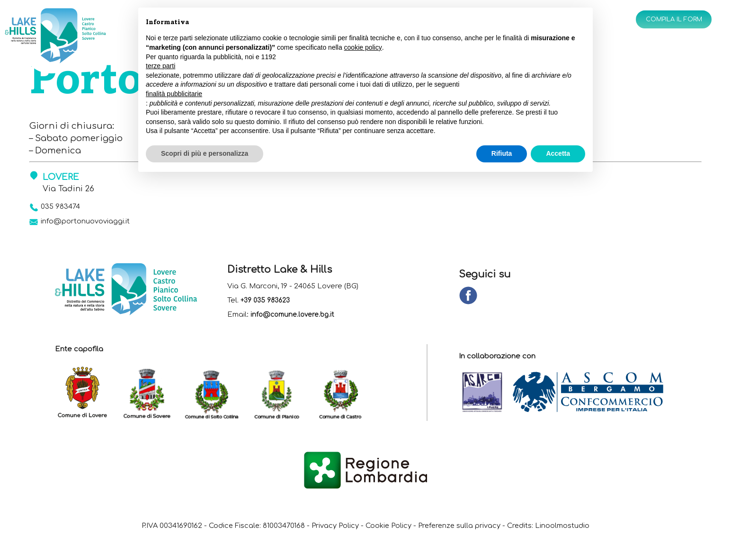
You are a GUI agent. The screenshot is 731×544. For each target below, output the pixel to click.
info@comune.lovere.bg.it (295, 318)
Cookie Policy (388, 529)
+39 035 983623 (268, 304)
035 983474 (65, 207)
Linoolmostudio (586, 529)
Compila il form (666, 21)
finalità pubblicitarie (174, 94)
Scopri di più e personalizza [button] (204, 153)
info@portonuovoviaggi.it (94, 224)
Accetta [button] (558, 153)
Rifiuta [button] (501, 153)
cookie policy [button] (363, 47)
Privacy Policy (328, 529)
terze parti (160, 66)
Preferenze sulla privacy (469, 529)
